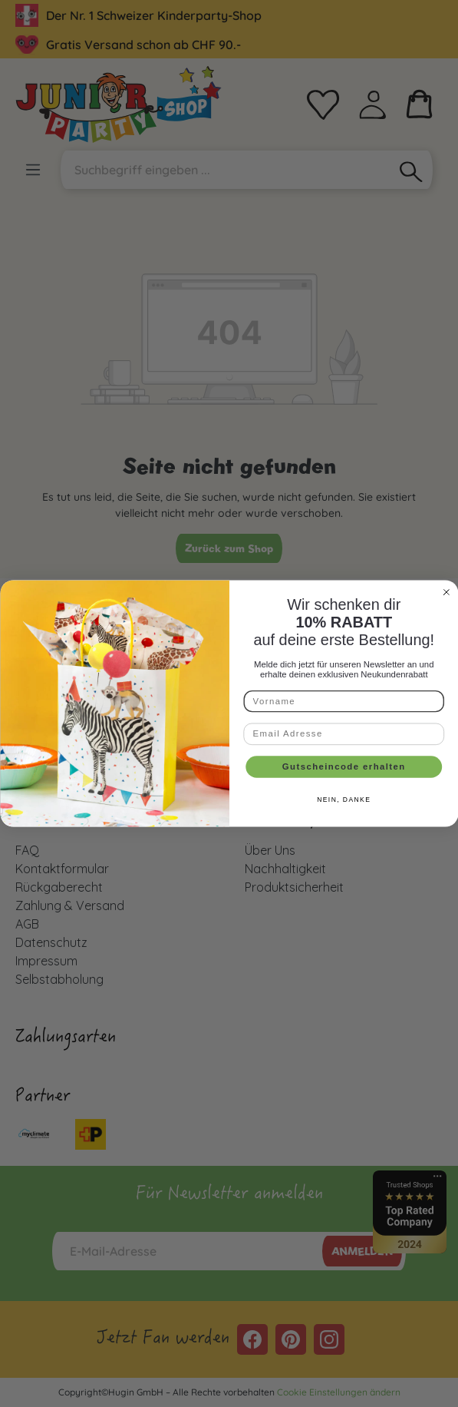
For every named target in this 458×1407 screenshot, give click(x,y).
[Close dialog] (446, 591)
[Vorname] (343, 701)
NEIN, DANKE (344, 799)
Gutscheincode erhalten (343, 766)
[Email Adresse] (343, 734)
